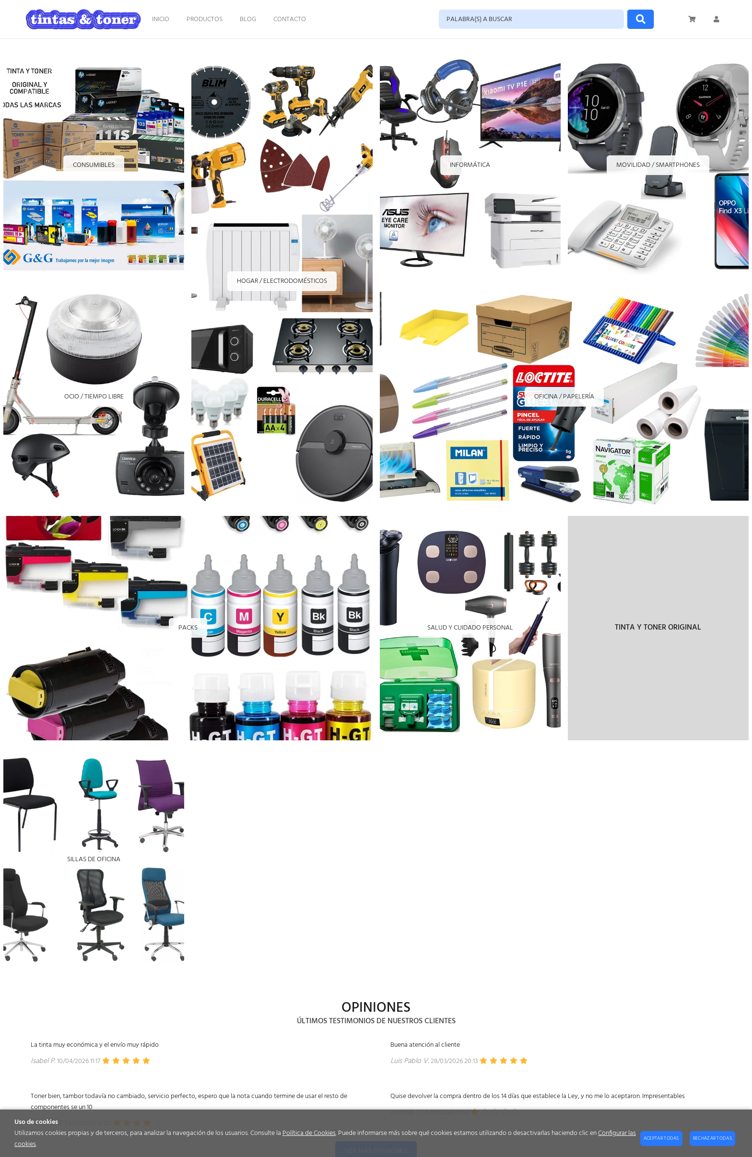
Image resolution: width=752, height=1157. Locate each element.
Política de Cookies (309, 1133)
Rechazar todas (712, 1138)
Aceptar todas (661, 1138)
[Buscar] (640, 19)
